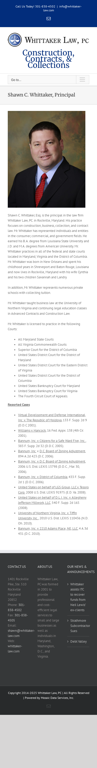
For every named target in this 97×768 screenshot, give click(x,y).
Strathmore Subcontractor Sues (78, 625)
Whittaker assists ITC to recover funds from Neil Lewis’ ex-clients (78, 597)
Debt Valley (78, 641)
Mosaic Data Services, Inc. (57, 698)
